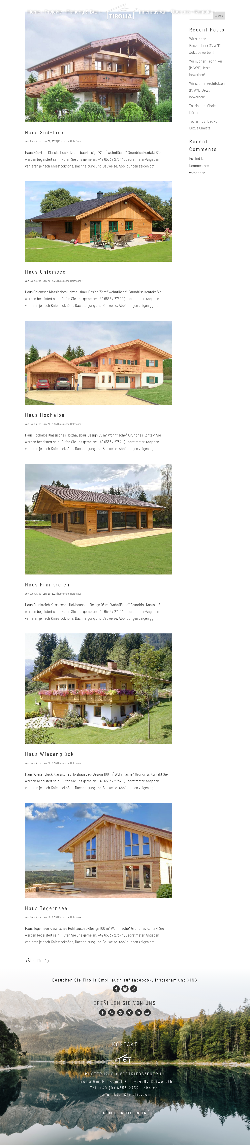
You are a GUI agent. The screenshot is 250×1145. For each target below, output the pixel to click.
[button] (102, 1012)
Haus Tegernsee (46, 908)
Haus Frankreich (47, 584)
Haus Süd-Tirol (45, 132)
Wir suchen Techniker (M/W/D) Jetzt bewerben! (205, 68)
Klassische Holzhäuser (70, 141)
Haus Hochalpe (45, 415)
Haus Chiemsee (45, 271)
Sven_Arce (35, 141)
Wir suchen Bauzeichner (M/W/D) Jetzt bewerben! (205, 45)
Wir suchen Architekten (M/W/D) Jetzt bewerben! (207, 90)
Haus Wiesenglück (49, 754)
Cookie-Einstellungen (125, 1113)
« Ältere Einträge (37, 960)
